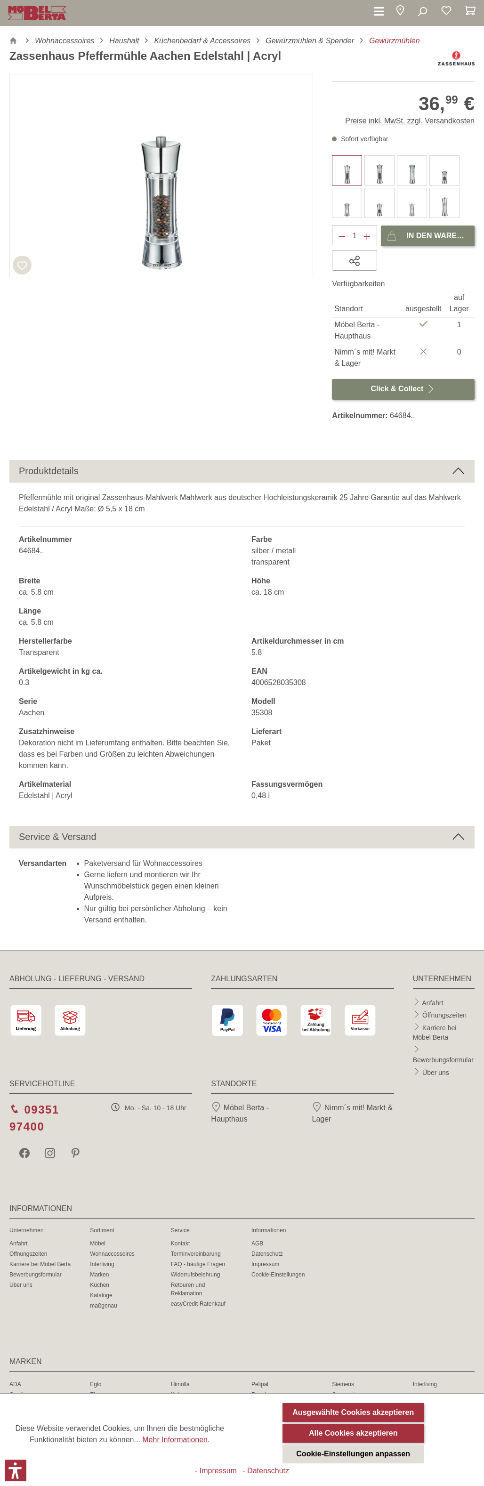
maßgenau (103, 1305)
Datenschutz (267, 1254)
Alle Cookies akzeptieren (353, 1433)
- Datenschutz (265, 1471)
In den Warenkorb (431, 234)
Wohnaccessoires (112, 1254)
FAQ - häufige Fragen (198, 1264)
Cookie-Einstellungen (278, 1274)
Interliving (102, 1264)
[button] (400, 12)
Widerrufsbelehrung (195, 1274)
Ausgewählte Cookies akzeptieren (353, 1412)
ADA (15, 1384)
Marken (99, 1274)
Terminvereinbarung (196, 1254)
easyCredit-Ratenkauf (198, 1303)
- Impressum (217, 1471)
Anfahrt (432, 1002)
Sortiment (102, 1230)
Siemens (343, 1384)
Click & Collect (403, 387)
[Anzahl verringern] (342, 236)
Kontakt (180, 1243)
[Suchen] (422, 11)
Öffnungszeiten (444, 1015)
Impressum (265, 1264)
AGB (257, 1243)
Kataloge (101, 1295)
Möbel (97, 1243)
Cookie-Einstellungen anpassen (353, 1454)
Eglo (95, 1384)
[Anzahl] (354, 236)
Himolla (180, 1384)
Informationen (268, 1230)
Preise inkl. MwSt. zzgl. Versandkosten (410, 121)
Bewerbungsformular (443, 1060)
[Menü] (378, 11)
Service (180, 1230)
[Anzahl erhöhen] (367, 236)
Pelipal (259, 1384)
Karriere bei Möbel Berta (40, 1264)
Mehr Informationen (175, 1440)
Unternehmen (26, 1230)
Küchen (99, 1285)
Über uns (435, 1072)
